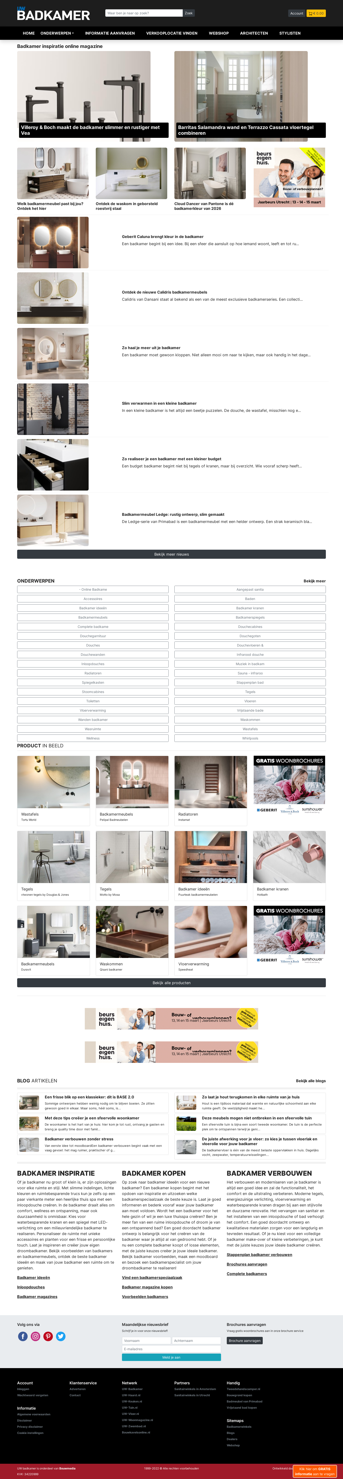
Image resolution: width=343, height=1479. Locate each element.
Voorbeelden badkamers (145, 1296)
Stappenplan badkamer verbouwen (259, 1254)
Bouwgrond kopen (239, 1395)
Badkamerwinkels (239, 1426)
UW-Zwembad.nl (134, 1426)
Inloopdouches (92, 664)
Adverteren (78, 1389)
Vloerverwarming (93, 710)
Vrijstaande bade (250, 710)
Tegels (250, 692)
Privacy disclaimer (30, 1426)
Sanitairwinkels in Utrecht (192, 1395)
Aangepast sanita (250, 589)
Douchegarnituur (93, 636)
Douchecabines (250, 627)
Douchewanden (93, 654)
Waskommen (250, 720)
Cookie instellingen (30, 1433)
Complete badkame (93, 627)
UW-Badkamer (132, 1389)
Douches (93, 645)
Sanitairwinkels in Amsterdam (195, 1389)
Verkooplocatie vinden (171, 33)
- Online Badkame (93, 589)
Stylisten (290, 33)
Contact (75, 1395)
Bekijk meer (315, 581)
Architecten (254, 33)
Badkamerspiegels (250, 617)
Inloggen (23, 1389)
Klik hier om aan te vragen (315, 1471)
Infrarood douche (250, 654)
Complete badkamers (247, 1273)
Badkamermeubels (92, 617)
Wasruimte (93, 729)
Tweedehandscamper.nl (243, 1389)
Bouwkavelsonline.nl (136, 1432)
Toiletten (93, 701)
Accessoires (93, 599)
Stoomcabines (93, 692)
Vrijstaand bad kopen (242, 1407)
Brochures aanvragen (247, 1264)
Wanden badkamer (93, 720)
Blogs (231, 1433)
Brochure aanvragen (245, 1341)
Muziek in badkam (250, 664)
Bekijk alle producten (172, 982)
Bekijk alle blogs (311, 1080)
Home (29, 33)
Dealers (232, 1439)
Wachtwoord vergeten (32, 1395)
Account (296, 13)
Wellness (93, 738)
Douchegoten (250, 636)
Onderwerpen (55, 33)
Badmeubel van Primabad (244, 1401)
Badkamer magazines (37, 1296)
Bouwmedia (67, 1468)
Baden (250, 599)
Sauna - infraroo (250, 673)
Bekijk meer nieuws (171, 554)
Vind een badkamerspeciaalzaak (152, 1277)
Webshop (219, 33)
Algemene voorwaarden (33, 1414)
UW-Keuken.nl (132, 1401)
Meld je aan (171, 1357)
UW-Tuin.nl (129, 1407)
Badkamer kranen (250, 608)
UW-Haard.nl (131, 1395)
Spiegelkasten (93, 682)
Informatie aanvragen (110, 33)
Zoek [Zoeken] (189, 13)
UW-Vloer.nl (130, 1414)
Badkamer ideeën (93, 608)
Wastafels (250, 729)
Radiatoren (93, 673)
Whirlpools (250, 738)
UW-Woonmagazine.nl (137, 1420)
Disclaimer (24, 1420)
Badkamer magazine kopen (147, 1287)
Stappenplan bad (250, 682)
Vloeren (250, 701)
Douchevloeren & (250, 645)
